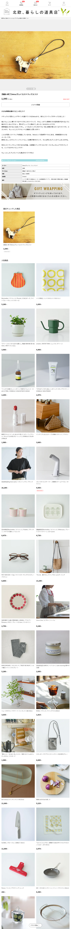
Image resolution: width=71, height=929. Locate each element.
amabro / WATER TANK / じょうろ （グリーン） (49, 344)
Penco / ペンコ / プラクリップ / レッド (12, 888)
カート (49, 5)
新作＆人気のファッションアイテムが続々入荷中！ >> (14, 18)
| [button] (30, 89)
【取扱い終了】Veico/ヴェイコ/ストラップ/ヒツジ (17, 245)
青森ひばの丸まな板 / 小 (43, 799)
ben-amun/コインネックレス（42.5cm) (12, 799)
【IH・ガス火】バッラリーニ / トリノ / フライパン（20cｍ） (52, 888)
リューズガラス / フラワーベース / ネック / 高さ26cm (16, 711)
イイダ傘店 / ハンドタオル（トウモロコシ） (48, 298)
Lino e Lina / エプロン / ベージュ (45, 620)
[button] (3, 56)
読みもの (35, 5)
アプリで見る (34, 925)
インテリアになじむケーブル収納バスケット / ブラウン (52, 434)
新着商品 (21, 5)
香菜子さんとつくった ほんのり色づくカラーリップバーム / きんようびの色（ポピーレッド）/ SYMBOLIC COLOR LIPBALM (17, 436)
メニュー (64, 4)
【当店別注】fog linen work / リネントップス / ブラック (17, 482)
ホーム (7, 5)
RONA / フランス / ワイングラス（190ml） (48, 711)
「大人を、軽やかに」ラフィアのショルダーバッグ (50, 575)
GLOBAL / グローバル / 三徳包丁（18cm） (13, 843)
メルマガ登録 (35, 105)
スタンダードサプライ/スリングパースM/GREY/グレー (52, 754)
